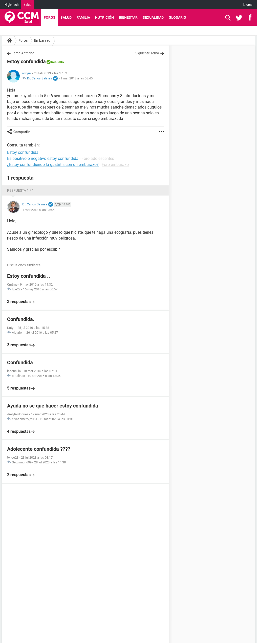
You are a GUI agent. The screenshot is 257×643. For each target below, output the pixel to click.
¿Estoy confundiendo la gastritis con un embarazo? (53, 164)
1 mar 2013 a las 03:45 (76, 78)
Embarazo (42, 40)
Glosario (177, 17)
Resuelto (57, 62)
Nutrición (104, 17)
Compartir (21, 132)
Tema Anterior (23, 53)
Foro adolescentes (97, 158)
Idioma (247, 5)
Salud (27, 5)
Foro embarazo (115, 164)
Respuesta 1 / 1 (20, 190)
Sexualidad (153, 17)
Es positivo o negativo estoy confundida (42, 158)
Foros (49, 17)
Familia (83, 17)
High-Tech (11, 5)
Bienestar (128, 17)
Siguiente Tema (147, 53)
